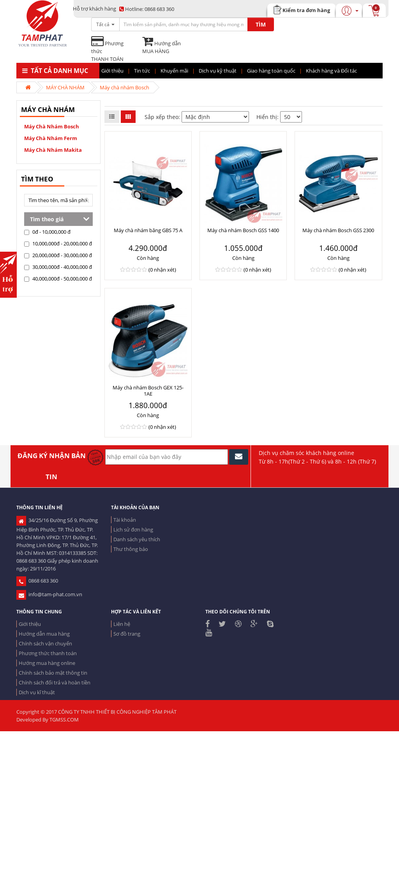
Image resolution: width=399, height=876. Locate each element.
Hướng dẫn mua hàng (44, 633)
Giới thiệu (30, 623)
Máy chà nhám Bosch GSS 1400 (243, 230)
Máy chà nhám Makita (53, 149)
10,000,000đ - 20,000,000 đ (58, 243)
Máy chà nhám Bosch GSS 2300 (338, 230)
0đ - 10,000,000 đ (47, 231)
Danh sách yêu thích (136, 539)
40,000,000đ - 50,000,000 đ (58, 278)
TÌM (261, 24)
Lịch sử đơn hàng (133, 529)
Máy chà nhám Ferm (50, 138)
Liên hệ (121, 623)
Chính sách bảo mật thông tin (53, 672)
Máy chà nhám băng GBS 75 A (148, 230)
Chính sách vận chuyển (45, 643)
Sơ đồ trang (126, 633)
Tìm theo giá (47, 219)
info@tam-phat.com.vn (49, 594)
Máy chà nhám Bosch (124, 87)
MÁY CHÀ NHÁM (65, 87)
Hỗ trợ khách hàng (94, 8)
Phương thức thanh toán (48, 653)
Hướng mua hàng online (47, 662)
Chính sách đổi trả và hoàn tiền (54, 682)
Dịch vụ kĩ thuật (37, 692)
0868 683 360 (146, 8)
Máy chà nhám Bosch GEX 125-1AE (148, 390)
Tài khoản (124, 519)
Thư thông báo (130, 549)
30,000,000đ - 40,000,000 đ (58, 266)
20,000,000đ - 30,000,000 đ (58, 255)
